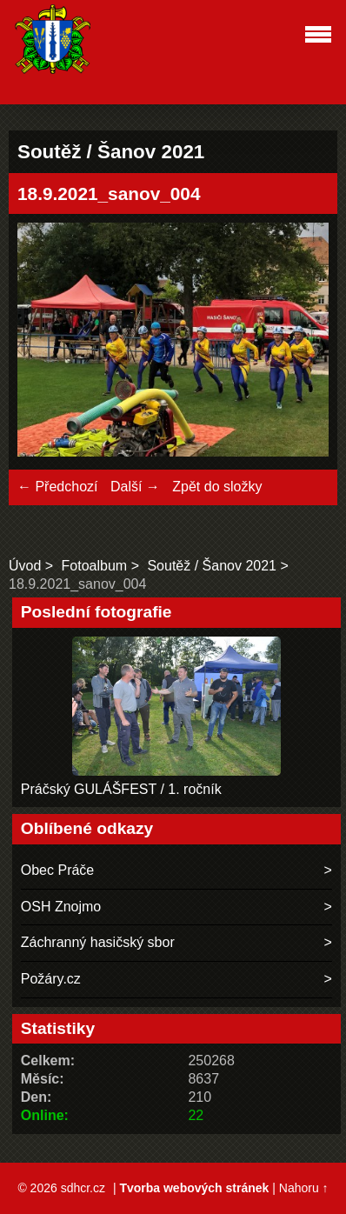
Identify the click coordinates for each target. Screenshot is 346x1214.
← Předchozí (57, 486)
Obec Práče (57, 870)
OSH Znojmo (61, 906)
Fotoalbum (95, 565)
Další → (135, 486)
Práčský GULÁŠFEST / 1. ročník (121, 789)
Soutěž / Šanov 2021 (211, 565)
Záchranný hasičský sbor (98, 942)
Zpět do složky (217, 486)
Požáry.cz (51, 978)
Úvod (25, 565)
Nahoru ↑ (304, 1188)
